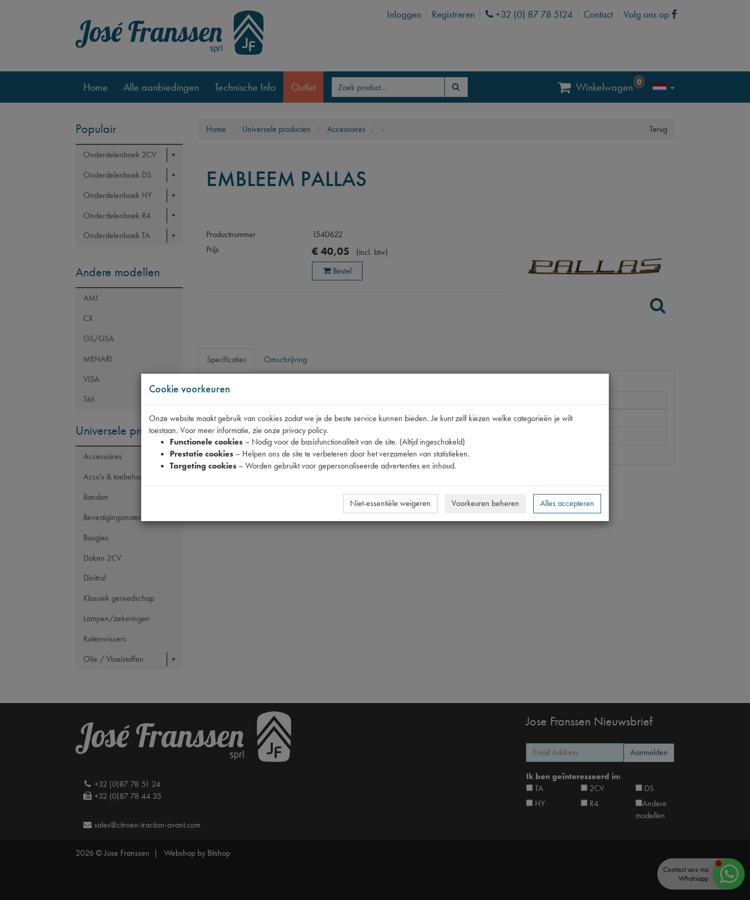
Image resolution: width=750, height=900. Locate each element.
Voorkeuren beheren (485, 503)
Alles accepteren (567, 503)
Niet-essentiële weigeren (390, 503)
